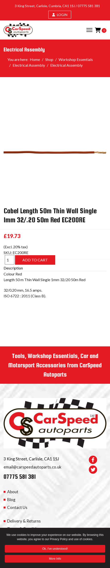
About (12, 491)
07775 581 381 (89, 6)
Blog (11, 499)
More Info (55, 559)
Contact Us (17, 507)
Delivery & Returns (24, 520)
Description (13, 268)
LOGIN (59, 15)
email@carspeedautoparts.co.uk (32, 466)
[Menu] (89, 30)
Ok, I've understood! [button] (55, 549)
